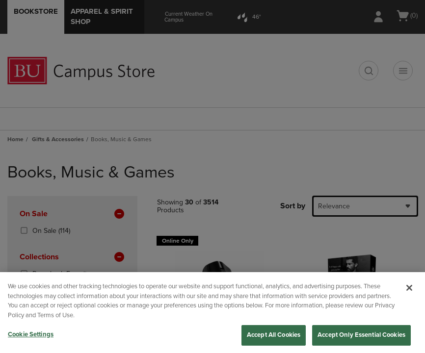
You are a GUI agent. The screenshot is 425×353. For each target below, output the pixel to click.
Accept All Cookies (273, 335)
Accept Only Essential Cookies (361, 335)
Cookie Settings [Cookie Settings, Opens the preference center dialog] (30, 334)
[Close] (409, 288)
